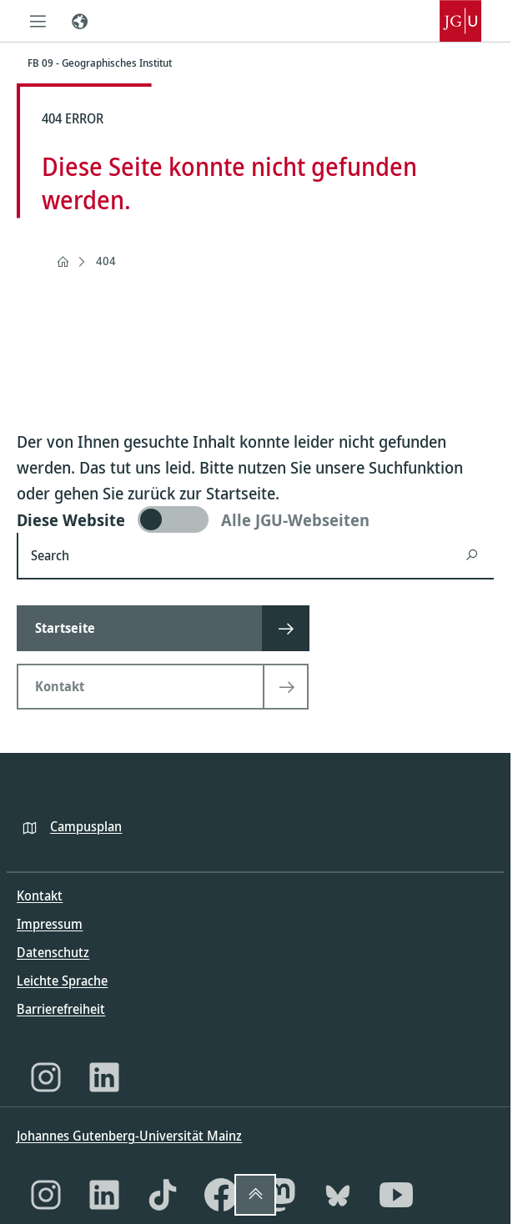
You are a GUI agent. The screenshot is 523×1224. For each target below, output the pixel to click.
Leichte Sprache (62, 980)
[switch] (255, 519)
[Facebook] (221, 1194)
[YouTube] (396, 1194)
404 (106, 260)
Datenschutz (53, 952)
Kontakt (40, 895)
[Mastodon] (279, 1194)
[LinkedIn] (104, 1077)
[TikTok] (162, 1194)
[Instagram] (46, 1077)
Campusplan (86, 826)
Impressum (50, 924)
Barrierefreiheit (61, 1009)
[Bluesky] (338, 1194)
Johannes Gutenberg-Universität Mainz (129, 1135)
